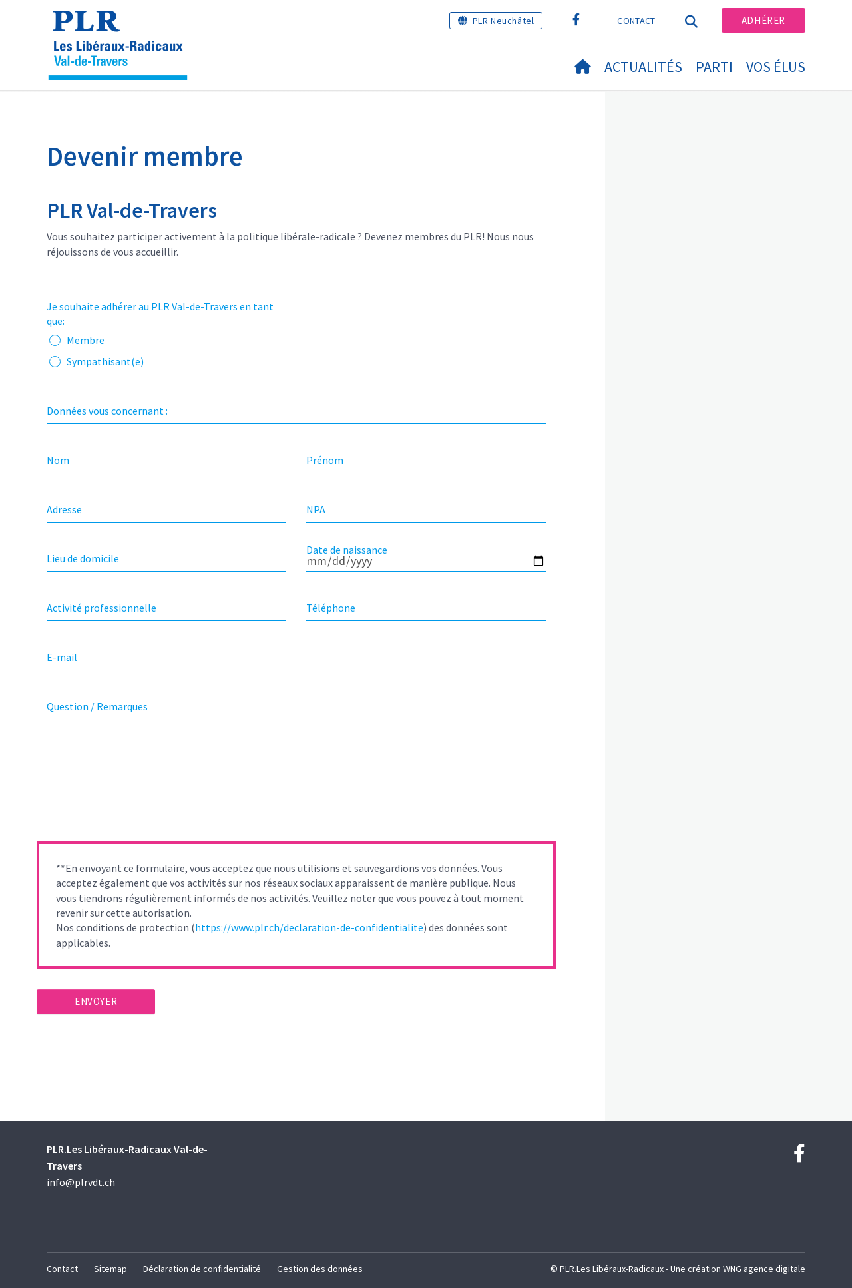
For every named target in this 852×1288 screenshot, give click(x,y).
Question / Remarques (97, 706)
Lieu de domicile (83, 558)
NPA (315, 509)
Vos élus (775, 66)
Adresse (64, 509)
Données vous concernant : (107, 410)
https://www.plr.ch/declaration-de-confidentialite (309, 927)
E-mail (62, 657)
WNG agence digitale (764, 1269)
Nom (58, 460)
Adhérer (763, 20)
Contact (636, 21)
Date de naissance (346, 549)
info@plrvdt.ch (81, 1182)
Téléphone (330, 607)
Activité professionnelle (101, 607)
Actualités (643, 66)
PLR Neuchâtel (503, 21)
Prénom (324, 460)
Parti (714, 66)
